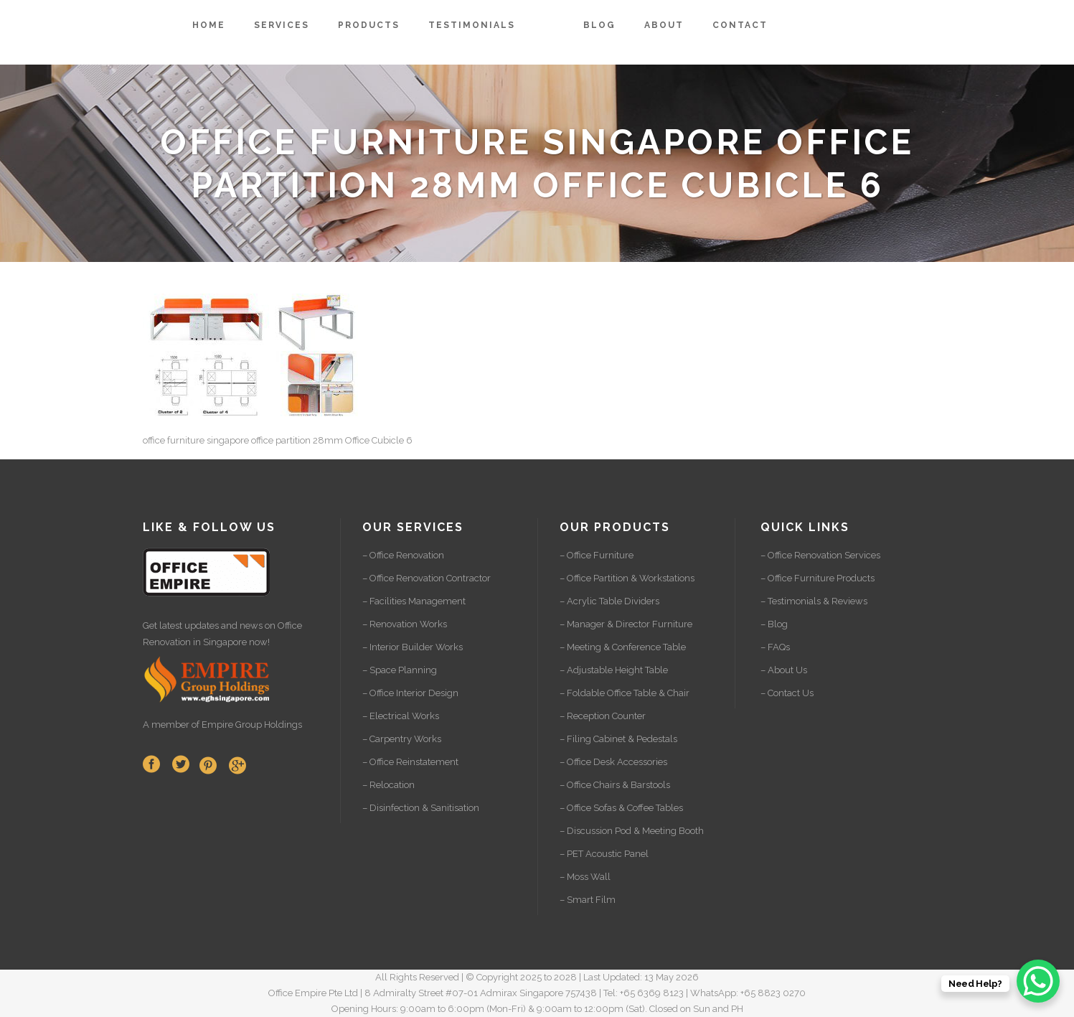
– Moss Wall (585, 876)
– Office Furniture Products (817, 578)
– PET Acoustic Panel (604, 853)
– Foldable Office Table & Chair (624, 693)
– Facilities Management (414, 601)
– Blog (774, 624)
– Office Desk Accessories (613, 761)
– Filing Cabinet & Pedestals (618, 739)
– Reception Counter (603, 716)
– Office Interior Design (410, 693)
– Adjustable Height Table (614, 670)
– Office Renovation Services (820, 555)
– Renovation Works (404, 624)
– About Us (783, 670)
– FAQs (775, 647)
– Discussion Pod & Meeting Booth (632, 830)
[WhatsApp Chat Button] (1038, 981)
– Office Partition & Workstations (627, 578)
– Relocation (388, 784)
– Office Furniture (596, 555)
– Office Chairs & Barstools (615, 784)
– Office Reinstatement (410, 761)
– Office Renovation (403, 555)
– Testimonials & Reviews (813, 601)
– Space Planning (399, 670)
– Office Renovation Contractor (426, 578)
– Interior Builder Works (412, 647)
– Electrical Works (400, 716)
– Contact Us (787, 693)
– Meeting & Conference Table (623, 647)
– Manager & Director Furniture (626, 624)
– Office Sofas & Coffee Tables (621, 807)
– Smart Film (588, 899)
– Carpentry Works (401, 739)
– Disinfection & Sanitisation (420, 807)
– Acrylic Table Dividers (609, 601)
